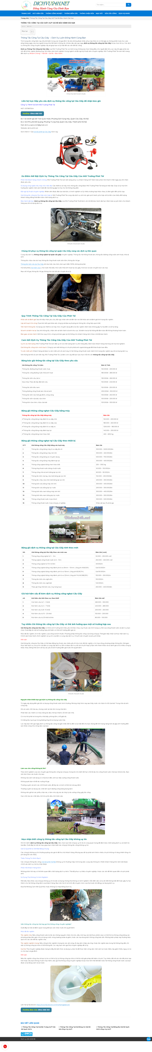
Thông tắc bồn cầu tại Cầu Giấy (32, 264)
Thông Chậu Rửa (87, 13)
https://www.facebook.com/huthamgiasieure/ (53, 1005)
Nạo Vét (99, 13)
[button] (31, 32)
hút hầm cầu (35, 268)
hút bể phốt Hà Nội (49, 862)
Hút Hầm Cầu (38, 13)
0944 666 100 (32, 114)
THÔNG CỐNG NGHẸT (54, 13)
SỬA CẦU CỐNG (111, 13)
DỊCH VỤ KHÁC (124, 13)
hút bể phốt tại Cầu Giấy (42, 132)
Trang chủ (26, 13)
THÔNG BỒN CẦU (71, 13)
